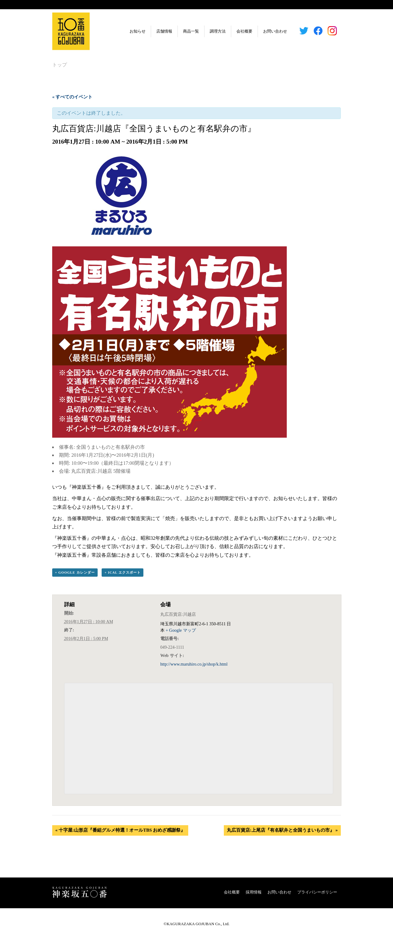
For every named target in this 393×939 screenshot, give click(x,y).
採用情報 (254, 892)
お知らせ (122, 31)
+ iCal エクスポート (122, 573)
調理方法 (202, 31)
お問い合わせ (260, 31)
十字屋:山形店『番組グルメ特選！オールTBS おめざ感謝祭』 (120, 830)
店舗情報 (149, 31)
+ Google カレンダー (75, 573)
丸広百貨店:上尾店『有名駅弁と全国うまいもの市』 (282, 830)
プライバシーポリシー (317, 892)
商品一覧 (176, 31)
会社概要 (229, 31)
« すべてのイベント (72, 96)
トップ (59, 64)
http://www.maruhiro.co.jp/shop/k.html (194, 664)
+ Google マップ (180, 630)
